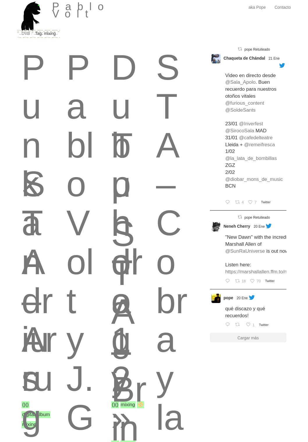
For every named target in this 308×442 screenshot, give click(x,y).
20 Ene (259, 226)
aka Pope (257, 7)
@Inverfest (251, 123)
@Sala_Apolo (240, 82)
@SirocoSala (239, 130)
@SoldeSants (240, 110)
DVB (26, 33)
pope (228, 297)
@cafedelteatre (256, 137)
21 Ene (274, 58)
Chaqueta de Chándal (244, 58)
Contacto (283, 7)
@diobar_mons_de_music (254, 179)
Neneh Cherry (237, 226)
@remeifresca (259, 144)
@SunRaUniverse (245, 251)
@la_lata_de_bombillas (251, 158)
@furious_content (244, 103)
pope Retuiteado (257, 49)
